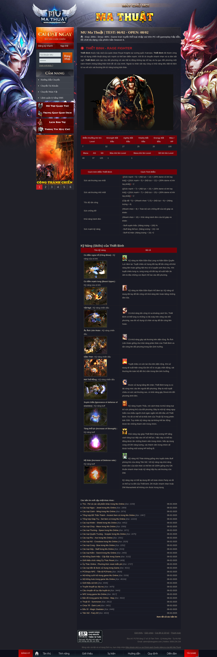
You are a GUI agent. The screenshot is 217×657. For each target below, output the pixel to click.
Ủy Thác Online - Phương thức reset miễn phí (102, 564)
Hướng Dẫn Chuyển (50, 80)
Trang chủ (82, 36)
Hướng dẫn (134, 653)
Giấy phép (148, 633)
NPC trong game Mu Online (94, 594)
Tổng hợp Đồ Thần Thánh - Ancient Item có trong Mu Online (108, 515)
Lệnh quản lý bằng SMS (52, 98)
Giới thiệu (138, 633)
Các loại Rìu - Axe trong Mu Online (97, 538)
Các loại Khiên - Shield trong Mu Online (99, 523)
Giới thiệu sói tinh (89, 583)
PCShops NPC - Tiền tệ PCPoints (97, 571)
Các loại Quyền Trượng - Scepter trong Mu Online (104, 534)
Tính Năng (64, 653)
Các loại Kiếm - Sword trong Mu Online (99, 553)
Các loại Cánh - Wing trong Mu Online (98, 511)
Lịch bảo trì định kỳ (55, 122)
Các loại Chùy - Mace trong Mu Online (99, 526)
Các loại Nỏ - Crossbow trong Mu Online (100, 541)
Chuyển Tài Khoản (49, 86)
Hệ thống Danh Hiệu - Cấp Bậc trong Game (101, 556)
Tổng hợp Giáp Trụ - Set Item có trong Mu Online (103, 519)
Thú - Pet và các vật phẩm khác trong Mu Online (103, 504)
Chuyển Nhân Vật (49, 92)
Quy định (153, 653)
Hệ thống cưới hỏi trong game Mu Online (100, 575)
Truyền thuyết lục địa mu (93, 587)
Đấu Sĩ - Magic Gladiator (93, 609)
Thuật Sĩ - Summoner (91, 602)
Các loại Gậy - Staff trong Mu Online (98, 549)
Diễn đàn (172, 653)
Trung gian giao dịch (55, 113)
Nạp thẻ (64, 46)
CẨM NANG (55, 71)
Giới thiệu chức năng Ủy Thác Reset (98, 560)
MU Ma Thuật (55, 14)
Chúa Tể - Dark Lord (91, 605)
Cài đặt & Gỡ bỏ (162, 633)
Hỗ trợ (55, 106)
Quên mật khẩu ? (46, 66)
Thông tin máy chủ (55, 129)
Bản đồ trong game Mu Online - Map (98, 598)
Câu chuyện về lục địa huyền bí (96, 590)
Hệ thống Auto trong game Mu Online (98, 579)
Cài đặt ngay (55, 35)
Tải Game (191, 653)
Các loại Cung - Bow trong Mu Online (98, 545)
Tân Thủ (47, 653)
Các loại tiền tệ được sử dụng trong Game (100, 568)
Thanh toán (176, 633)
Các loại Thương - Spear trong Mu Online (100, 530)
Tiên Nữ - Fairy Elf (90, 613)
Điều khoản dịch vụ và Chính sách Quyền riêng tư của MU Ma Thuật (153, 647)
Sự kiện (111, 653)
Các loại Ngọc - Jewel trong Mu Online (99, 508)
